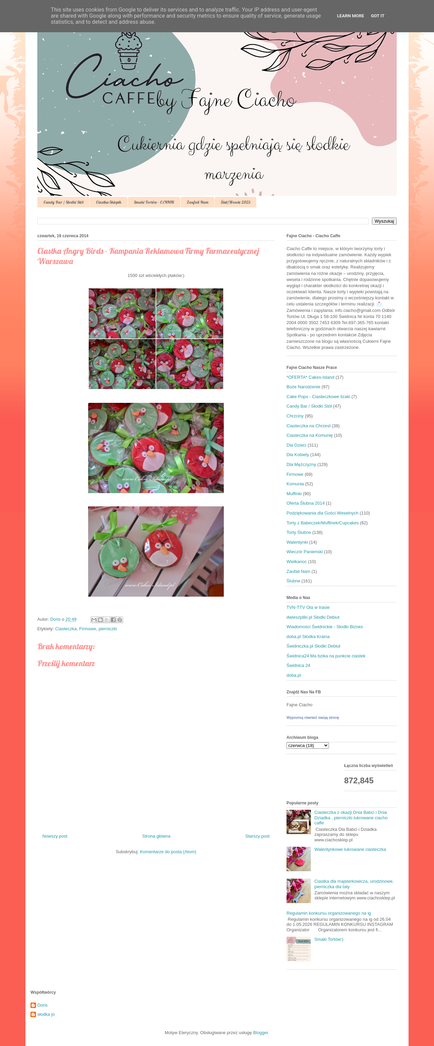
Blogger (260, 1032)
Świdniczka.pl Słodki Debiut (313, 646)
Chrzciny (295, 415)
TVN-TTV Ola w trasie (308, 607)
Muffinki (294, 493)
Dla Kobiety (298, 454)
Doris (42, 1005)
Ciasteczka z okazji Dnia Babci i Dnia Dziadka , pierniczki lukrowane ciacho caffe (351, 817)
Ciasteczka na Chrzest (309, 425)
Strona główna (156, 836)
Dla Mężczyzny (301, 464)
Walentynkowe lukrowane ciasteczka (350, 849)
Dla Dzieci (297, 445)
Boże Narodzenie (303, 386)
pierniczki (108, 628)
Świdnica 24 (298, 665)
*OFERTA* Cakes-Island (310, 377)
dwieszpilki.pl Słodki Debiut (313, 617)
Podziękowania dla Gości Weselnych (322, 513)
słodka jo (46, 1014)
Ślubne (293, 580)
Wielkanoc (297, 561)
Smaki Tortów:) (328, 939)
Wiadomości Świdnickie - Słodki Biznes (325, 626)
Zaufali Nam (197, 202)
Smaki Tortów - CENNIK (154, 202)
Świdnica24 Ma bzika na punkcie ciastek (326, 655)
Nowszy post (54, 836)
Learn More (350, 15)
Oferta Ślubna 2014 (306, 503)
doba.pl (294, 675)
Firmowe (87, 628)
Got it (377, 15)
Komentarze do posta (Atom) (168, 851)
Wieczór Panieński (305, 551)
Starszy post (257, 836)
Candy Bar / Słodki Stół (63, 202)
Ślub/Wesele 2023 (235, 202)
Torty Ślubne (299, 532)
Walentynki (297, 542)
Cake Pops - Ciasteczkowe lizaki (318, 396)
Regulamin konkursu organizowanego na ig (329, 913)
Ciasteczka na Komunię (310, 435)
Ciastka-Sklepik (108, 202)
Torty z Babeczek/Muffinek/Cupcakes (323, 522)
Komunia (295, 483)
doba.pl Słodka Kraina (308, 636)
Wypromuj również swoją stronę (313, 717)
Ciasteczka (66, 628)
